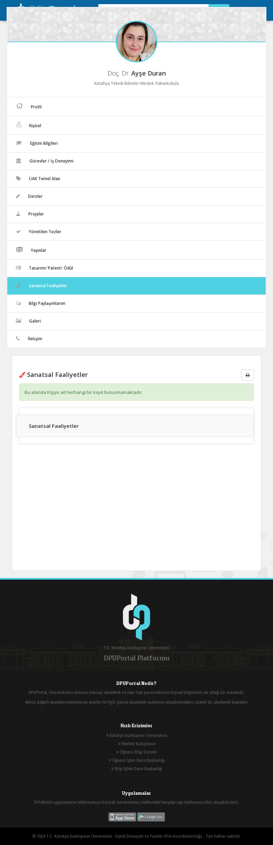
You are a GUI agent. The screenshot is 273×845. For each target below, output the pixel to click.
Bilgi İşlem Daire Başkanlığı (136, 768)
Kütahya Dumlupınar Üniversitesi (136, 735)
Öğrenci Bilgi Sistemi (136, 752)
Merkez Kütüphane (136, 743)
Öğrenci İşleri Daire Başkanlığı (137, 760)
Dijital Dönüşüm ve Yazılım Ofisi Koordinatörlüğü (159, 836)
